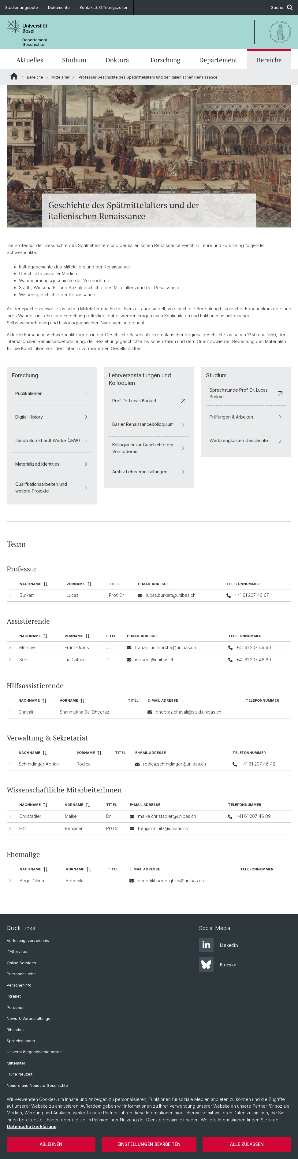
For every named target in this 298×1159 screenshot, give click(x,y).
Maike (71, 816)
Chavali (25, 711)
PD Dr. (112, 828)
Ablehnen (51, 1144)
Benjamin (74, 828)
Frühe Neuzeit (19, 1074)
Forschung (165, 60)
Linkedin (218, 945)
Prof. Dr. (117, 595)
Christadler (30, 816)
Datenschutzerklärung (32, 1126)
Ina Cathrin (75, 659)
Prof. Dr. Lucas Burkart (148, 400)
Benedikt (75, 880)
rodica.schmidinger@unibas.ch (174, 764)
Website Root (13, 76)
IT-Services (17, 951)
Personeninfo (19, 985)
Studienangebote (21, 7)
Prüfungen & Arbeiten (246, 416)
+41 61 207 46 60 (253, 647)
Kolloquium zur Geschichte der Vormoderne (148, 448)
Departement (218, 60)
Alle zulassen (247, 1144)
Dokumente (59, 7)
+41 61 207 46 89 (253, 816)
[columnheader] (40, 584)
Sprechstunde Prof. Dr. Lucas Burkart (246, 393)
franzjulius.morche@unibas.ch (165, 647)
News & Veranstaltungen (30, 1018)
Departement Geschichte (34, 42)
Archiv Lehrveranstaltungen (148, 471)
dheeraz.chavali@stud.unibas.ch (188, 711)
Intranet (14, 996)
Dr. (108, 647)
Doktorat (119, 60)
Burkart (27, 595)
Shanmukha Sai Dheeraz (84, 711)
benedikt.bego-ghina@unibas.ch (171, 880)
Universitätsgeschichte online (34, 1052)
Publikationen (51, 393)
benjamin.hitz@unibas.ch (163, 828)
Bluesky (217, 964)
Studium (74, 60)
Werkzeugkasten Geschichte (246, 440)
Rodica (83, 764)
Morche (27, 647)
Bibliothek (16, 1030)
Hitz (23, 828)
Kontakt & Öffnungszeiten (104, 7)
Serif (24, 659)
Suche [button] (282, 7)
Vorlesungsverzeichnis (28, 940)
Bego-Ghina (32, 880)
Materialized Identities (51, 464)
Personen (15, 1007)
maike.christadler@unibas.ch (167, 816)
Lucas (72, 595)
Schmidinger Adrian (39, 764)
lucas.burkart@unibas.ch (171, 595)
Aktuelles (29, 60)
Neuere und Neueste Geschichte (37, 1085)
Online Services (21, 963)
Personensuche (21, 974)
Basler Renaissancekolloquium (148, 424)
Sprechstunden (21, 1041)
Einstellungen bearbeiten (149, 1144)
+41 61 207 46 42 (257, 764)
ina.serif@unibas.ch (154, 659)
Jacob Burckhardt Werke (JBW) (51, 440)
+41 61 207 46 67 (251, 595)
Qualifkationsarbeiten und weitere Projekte (51, 487)
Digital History (51, 416)
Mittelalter (60, 77)
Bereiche (269, 60)
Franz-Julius (77, 647)
